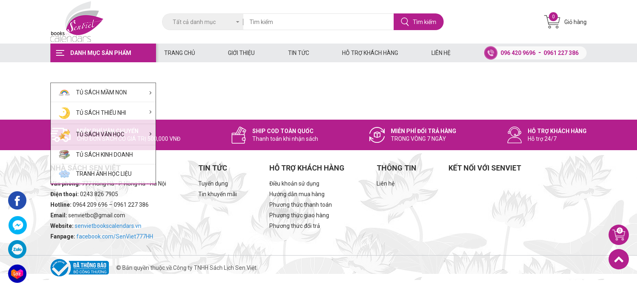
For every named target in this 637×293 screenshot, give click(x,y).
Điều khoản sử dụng (294, 183)
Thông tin (396, 168)
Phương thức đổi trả (294, 226)
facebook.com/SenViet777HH (114, 236)
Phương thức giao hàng (299, 215)
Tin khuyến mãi (217, 194)
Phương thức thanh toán (300, 204)
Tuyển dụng (213, 183)
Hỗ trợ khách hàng (370, 53)
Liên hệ (441, 53)
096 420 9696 (517, 53)
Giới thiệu (241, 53)
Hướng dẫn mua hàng (297, 194)
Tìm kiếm (418, 21)
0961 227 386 (561, 53)
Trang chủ (179, 53)
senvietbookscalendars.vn (108, 226)
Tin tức (298, 53)
